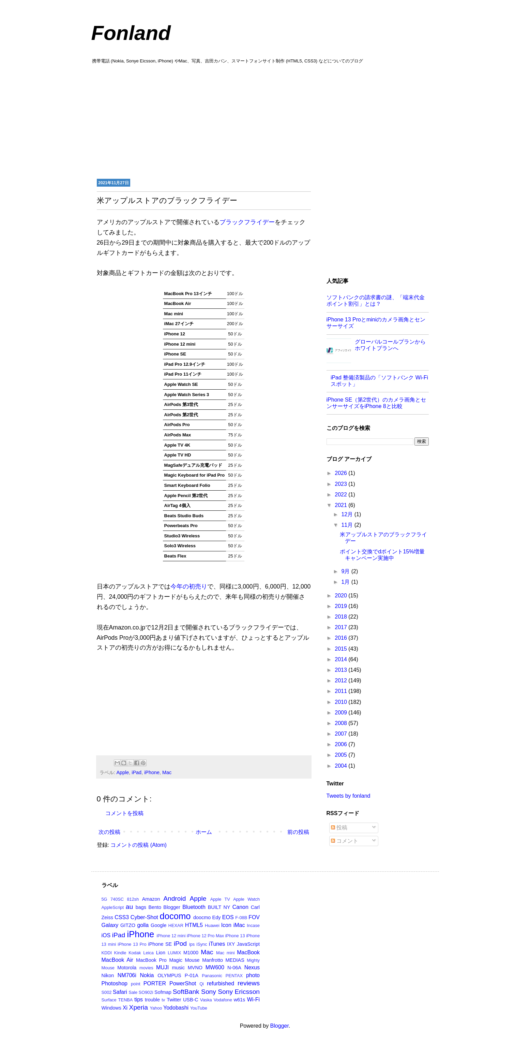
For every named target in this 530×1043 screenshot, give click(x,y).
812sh (133, 899)
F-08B (241, 917)
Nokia (147, 975)
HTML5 (194, 925)
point (135, 983)
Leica (148, 952)
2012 (341, 680)
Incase (253, 925)
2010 (341, 702)
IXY (231, 944)
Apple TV (220, 899)
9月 (346, 571)
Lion (160, 952)
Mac (166, 772)
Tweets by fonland (348, 796)
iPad (136, 772)
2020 (341, 595)
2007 (341, 734)
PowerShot (182, 983)
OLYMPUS (169, 975)
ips (192, 944)
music (178, 967)
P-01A (191, 975)
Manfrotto (212, 960)
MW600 (215, 967)
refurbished (220, 983)
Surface (109, 999)
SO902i (146, 992)
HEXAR (175, 925)
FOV (254, 917)
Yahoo (156, 1008)
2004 (341, 766)
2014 (341, 659)
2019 (341, 606)
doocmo (202, 917)
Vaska (206, 999)
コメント (344, 841)
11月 (347, 525)
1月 (346, 582)
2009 (341, 712)
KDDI (107, 952)
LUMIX (174, 952)
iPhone (152, 772)
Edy (216, 917)
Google (158, 925)
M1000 (190, 952)
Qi (201, 983)
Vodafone (223, 999)
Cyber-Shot (144, 917)
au (129, 906)
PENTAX (234, 975)
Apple (123, 772)
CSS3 (122, 917)
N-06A (234, 967)
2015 (341, 649)
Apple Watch (246, 899)
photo (253, 975)
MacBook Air (117, 960)
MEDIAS (235, 960)
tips (138, 999)
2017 (341, 627)
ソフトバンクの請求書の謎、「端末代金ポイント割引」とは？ (376, 300)
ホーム (204, 832)
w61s (239, 999)
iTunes (217, 944)
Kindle (120, 952)
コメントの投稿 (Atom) (138, 845)
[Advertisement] (265, 120)
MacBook (248, 952)
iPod (180, 943)
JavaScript (248, 944)
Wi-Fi (253, 999)
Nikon (108, 975)
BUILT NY (219, 907)
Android (174, 898)
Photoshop (115, 983)
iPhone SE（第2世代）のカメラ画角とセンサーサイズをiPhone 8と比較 (376, 403)
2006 (341, 744)
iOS (106, 935)
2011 (341, 691)
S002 (107, 992)
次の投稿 (109, 832)
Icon (226, 925)
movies (146, 967)
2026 (341, 473)
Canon (240, 907)
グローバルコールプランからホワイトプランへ (390, 345)
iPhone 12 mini (170, 935)
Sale (132, 992)
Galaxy (110, 925)
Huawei (212, 925)
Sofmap (162, 992)
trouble (152, 999)
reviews (249, 983)
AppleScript (113, 907)
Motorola (126, 967)
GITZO (127, 925)
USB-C (190, 999)
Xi (125, 1008)
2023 (341, 484)
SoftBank (186, 991)
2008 (341, 723)
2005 (341, 755)
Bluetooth (194, 907)
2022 (341, 494)
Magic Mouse (184, 960)
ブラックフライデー (247, 222)
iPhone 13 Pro (132, 944)
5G (104, 899)
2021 (341, 505)
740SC (117, 899)
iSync (201, 944)
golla (143, 925)
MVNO (195, 967)
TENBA (125, 999)
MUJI (162, 967)
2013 (341, 670)
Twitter (174, 999)
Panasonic (212, 975)
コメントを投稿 (124, 813)
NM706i (127, 975)
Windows (111, 1008)
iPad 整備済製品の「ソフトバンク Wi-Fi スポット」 (379, 381)
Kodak (134, 952)
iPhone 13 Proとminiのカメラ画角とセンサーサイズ (376, 323)
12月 (347, 514)
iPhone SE (160, 944)
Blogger (171, 907)
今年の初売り (188, 586)
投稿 (339, 827)
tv (163, 999)
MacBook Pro (151, 960)
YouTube (198, 1008)
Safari (120, 992)
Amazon (151, 899)
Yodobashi (175, 1008)
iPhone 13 (235, 935)
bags (141, 907)
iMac (239, 925)
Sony (208, 991)
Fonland (131, 32)
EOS (228, 917)
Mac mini (225, 952)
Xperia (138, 1007)
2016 (341, 638)
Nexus (252, 967)
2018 (341, 617)
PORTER (154, 983)
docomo (175, 916)
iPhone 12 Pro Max (205, 935)
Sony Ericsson (239, 991)
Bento (154, 907)
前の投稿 (298, 832)
